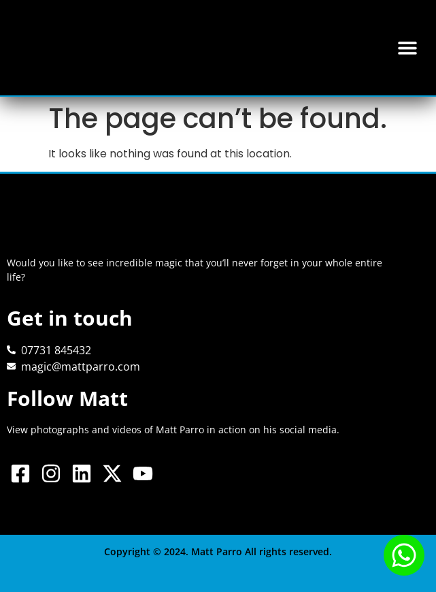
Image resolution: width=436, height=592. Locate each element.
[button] (407, 48)
